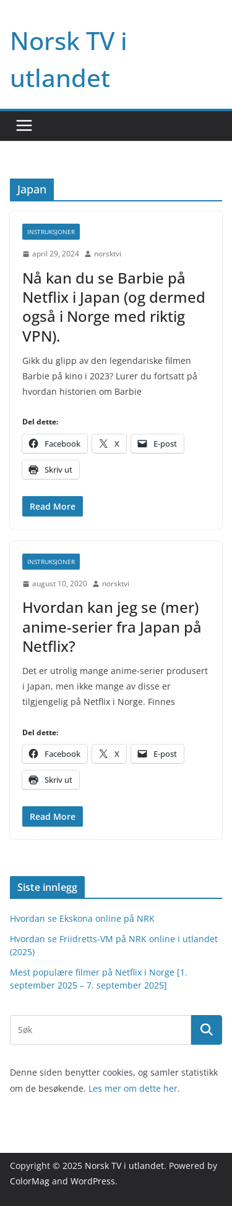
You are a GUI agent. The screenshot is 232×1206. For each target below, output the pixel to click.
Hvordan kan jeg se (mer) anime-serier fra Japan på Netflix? (112, 626)
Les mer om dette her (133, 1088)
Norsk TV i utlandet (124, 1165)
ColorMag (29, 1181)
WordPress (93, 1181)
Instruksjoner (51, 231)
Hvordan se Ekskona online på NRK (82, 918)
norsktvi (107, 253)
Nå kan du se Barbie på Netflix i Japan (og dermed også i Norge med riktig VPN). (113, 307)
